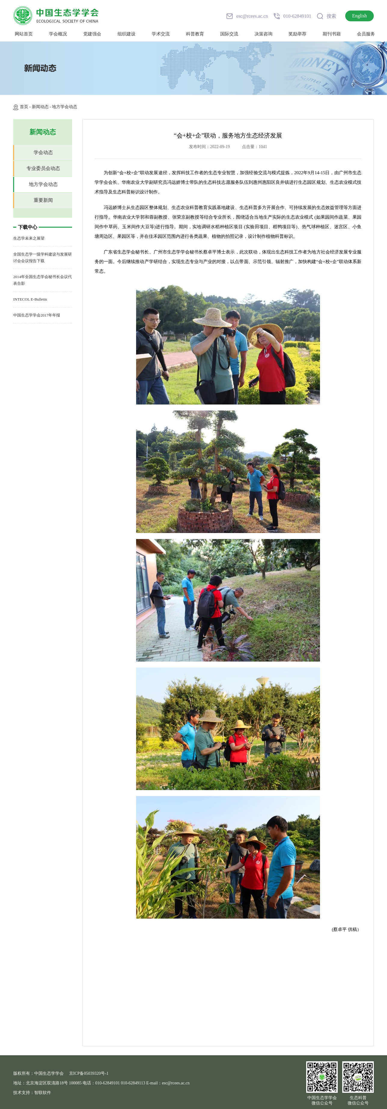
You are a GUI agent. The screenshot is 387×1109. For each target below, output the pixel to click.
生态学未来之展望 (28, 238)
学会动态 (43, 152)
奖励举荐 (297, 34)
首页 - (26, 107)
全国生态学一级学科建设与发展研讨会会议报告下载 (42, 257)
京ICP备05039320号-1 (88, 1073)
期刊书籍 (332, 34)
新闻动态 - (42, 107)
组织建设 (126, 34)
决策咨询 (263, 34)
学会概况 (58, 34)
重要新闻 (43, 200)
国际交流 (229, 34)
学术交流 (161, 34)
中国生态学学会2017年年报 (36, 315)
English (359, 15)
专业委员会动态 (43, 168)
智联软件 (42, 1092)
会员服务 (366, 34)
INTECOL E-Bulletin (30, 299)
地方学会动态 (64, 107)
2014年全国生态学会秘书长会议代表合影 (42, 280)
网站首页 (24, 34)
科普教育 (195, 34)
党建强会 (92, 34)
